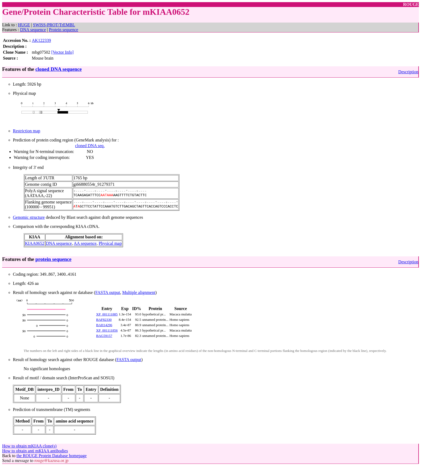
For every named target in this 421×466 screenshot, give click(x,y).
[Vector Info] (62, 52)
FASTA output (107, 292)
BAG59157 (104, 336)
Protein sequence (63, 29)
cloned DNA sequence (58, 69)
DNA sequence (33, 29)
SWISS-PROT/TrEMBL (54, 25)
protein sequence (53, 259)
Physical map (110, 243)
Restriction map (26, 131)
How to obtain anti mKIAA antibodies (35, 451)
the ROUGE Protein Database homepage (51, 455)
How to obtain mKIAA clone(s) (29, 446)
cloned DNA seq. (90, 145)
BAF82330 (104, 320)
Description (408, 72)
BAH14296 (104, 325)
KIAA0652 (34, 243)
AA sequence (85, 243)
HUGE (24, 25)
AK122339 (41, 40)
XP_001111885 (107, 314)
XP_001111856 (107, 330)
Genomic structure (29, 217)
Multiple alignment (138, 292)
